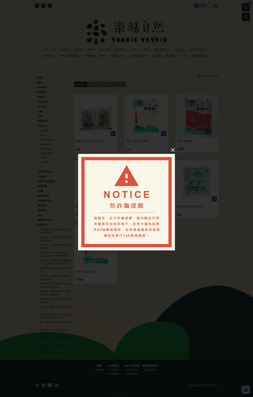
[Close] (173, 150)
